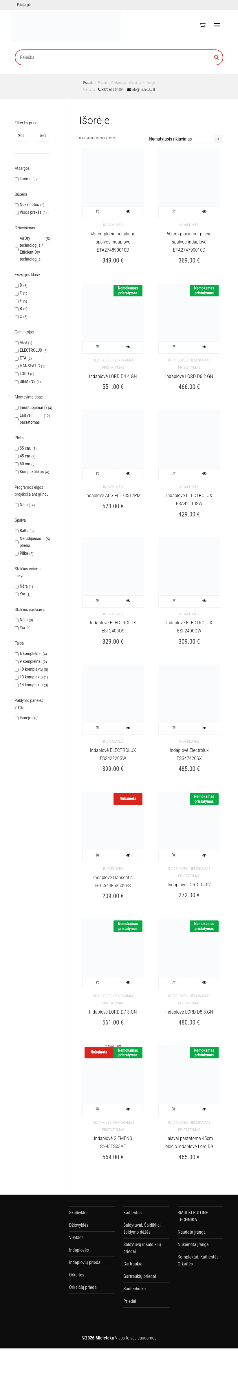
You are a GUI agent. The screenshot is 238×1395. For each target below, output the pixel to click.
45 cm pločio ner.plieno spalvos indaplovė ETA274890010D (113, 242)
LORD (24, 373)
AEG (23, 342)
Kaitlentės (132, 1212)
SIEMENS (27, 381)
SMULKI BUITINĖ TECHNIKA (193, 1216)
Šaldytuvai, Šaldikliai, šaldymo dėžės (142, 1228)
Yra (22, 594)
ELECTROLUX (31, 350)
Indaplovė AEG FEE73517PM (113, 495)
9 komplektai (31, 661)
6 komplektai (31, 653)
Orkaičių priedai (83, 1287)
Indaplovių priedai (85, 1262)
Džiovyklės (79, 1225)
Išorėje (25, 717)
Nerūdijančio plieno (30, 542)
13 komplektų (31, 677)
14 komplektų (31, 684)
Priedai (129, 1301)
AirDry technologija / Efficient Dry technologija (31, 249)
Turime (25, 178)
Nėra (24, 504)
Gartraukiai (133, 1264)
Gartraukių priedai (139, 1276)
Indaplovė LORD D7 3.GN (113, 1012)
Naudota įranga (192, 1232)
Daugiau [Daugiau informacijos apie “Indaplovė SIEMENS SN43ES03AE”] (98, 1110)
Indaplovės (113, 225)
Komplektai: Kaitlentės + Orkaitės (200, 1260)
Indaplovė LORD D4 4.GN (113, 376)
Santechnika (134, 1288)
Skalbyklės (79, 1212)
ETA (23, 358)
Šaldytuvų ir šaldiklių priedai (142, 1248)
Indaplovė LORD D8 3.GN (189, 1012)
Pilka (24, 553)
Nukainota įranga (193, 1244)
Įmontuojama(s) (33, 407)
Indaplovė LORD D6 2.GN (189, 376)
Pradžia (88, 83)
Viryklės (76, 1237)
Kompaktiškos (32, 471)
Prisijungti (23, 5)
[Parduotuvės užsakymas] (184, 139)
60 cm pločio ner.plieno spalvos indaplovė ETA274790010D (189, 242)
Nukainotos (29, 204)
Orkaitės (77, 1275)
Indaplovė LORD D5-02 (189, 884)
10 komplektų (31, 669)
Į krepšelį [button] (98, 212)
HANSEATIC (30, 365)
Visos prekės (30, 212)
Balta (24, 530)
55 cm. (25, 448)
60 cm (25, 463)
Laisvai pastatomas (30, 419)
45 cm (25, 456)
